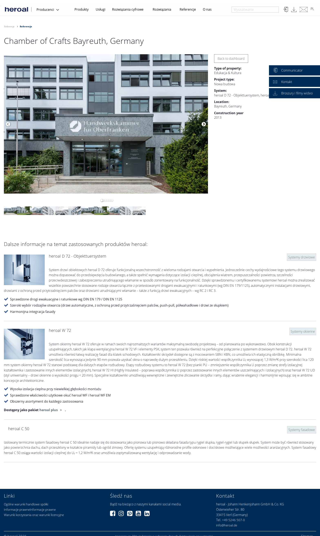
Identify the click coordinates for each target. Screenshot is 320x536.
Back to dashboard (231, 58)
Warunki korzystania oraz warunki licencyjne (34, 515)
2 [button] (103, 200)
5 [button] (109, 200)
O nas (207, 9)
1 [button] (101, 200)
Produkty (81, 9)
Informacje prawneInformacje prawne (30, 509)
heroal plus (49, 410)
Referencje (188, 9)
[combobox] (255, 10)
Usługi (100, 9)
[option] (106, 124)
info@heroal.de (226, 525)
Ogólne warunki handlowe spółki (26, 504)
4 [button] (107, 200)
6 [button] (111, 200)
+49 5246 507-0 (233, 520)
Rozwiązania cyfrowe (127, 9)
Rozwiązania (162, 9)
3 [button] (105, 200)
